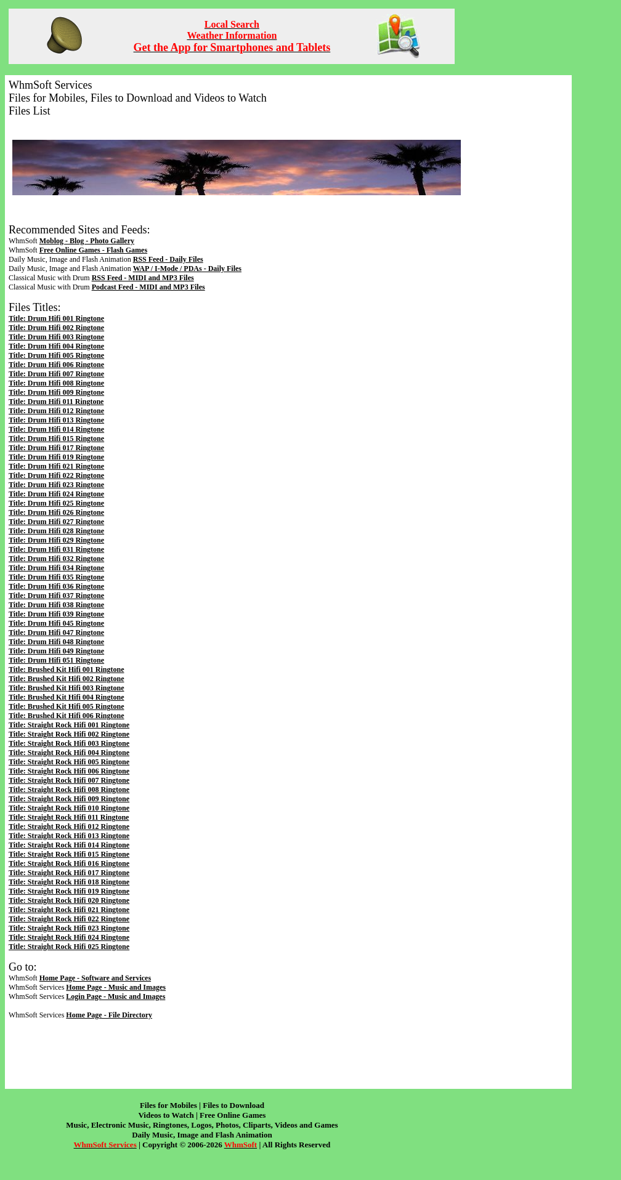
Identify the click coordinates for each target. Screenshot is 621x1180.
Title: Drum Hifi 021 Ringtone (56, 466)
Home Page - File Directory (109, 1015)
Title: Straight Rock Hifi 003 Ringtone (69, 743)
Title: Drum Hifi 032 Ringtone (56, 558)
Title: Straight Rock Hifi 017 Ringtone (69, 872)
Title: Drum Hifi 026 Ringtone (56, 512)
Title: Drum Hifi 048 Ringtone (56, 641)
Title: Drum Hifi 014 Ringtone (56, 429)
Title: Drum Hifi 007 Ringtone (56, 374)
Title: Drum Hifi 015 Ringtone (56, 438)
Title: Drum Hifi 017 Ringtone (56, 447)
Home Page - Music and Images (116, 987)
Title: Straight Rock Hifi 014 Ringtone (69, 845)
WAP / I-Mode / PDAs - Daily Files (187, 268)
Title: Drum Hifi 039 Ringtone (56, 614)
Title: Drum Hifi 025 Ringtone (56, 503)
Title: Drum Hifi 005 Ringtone (56, 355)
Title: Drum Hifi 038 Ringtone (56, 604)
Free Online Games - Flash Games (93, 250)
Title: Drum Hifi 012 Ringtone (56, 410)
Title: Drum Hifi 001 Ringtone (56, 318)
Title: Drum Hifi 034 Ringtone (56, 568)
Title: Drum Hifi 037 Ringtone (56, 595)
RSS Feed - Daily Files (168, 259)
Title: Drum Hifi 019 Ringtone (56, 457)
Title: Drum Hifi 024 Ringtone (56, 494)
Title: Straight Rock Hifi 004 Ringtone (69, 752)
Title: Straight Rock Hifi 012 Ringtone (69, 826)
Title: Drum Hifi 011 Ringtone (56, 401)
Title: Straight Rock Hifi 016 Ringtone (69, 863)
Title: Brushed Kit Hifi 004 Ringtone (66, 697)
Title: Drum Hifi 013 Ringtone (56, 420)
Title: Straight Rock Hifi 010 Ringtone (69, 808)
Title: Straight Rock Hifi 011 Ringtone (69, 817)
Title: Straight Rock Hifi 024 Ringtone (69, 937)
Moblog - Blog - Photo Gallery (86, 240)
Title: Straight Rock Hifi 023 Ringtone (69, 928)
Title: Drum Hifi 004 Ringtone (56, 346)
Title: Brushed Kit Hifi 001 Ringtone (66, 669)
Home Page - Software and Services (95, 978)
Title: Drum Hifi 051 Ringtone (56, 660)
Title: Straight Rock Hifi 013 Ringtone (69, 835)
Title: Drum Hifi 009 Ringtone (56, 392)
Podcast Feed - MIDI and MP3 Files (148, 287)
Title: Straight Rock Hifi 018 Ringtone (69, 882)
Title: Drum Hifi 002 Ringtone (56, 327)
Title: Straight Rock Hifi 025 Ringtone (69, 946)
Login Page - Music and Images (115, 996)
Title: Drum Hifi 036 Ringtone (56, 586)
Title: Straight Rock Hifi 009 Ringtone (69, 798)
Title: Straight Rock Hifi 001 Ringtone (69, 725)
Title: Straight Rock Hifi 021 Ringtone (69, 909)
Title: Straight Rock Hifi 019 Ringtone (69, 891)
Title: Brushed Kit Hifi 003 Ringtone (66, 688)
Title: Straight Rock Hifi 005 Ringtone (69, 762)
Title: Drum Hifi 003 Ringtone (56, 337)
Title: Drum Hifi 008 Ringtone (56, 383)
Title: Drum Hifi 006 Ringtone (56, 364)
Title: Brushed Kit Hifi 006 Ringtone (66, 715)
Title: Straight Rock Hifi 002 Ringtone (69, 734)
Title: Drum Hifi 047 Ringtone (56, 632)
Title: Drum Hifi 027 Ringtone (56, 521)
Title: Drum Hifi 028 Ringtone (56, 531)
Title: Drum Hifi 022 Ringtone (56, 475)
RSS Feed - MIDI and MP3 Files (143, 277)
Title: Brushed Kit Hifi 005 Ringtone (66, 706)
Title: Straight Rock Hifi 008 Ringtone (69, 789)
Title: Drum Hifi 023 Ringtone (56, 484)
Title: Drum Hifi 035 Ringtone (56, 577)
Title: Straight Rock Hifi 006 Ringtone (69, 771)
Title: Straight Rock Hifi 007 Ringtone (69, 780)
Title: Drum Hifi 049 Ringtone (56, 651)
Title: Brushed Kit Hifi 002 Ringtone (66, 678)
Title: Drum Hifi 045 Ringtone (56, 623)
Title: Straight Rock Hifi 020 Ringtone (69, 900)
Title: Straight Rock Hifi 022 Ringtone (69, 919)
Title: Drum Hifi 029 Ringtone (56, 540)
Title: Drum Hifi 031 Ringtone (56, 549)
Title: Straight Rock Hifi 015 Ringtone (69, 854)
